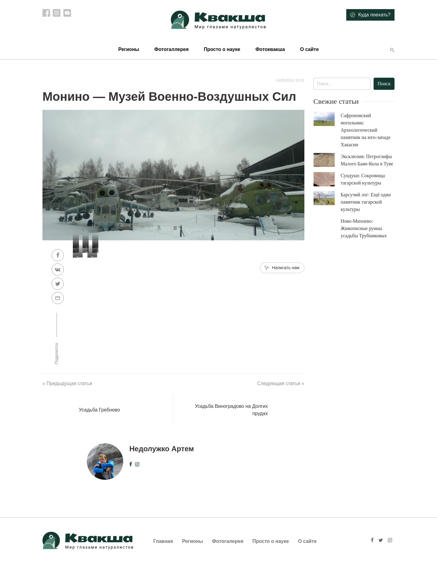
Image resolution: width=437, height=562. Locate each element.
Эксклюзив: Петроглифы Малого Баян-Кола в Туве (367, 160)
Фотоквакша (270, 49)
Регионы (128, 49)
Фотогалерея (227, 541)
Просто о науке (222, 49)
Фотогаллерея (171, 49)
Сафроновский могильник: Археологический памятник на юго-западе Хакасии (366, 130)
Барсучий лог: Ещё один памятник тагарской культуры (366, 202)
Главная (163, 541)
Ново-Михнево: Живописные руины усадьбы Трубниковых (364, 228)
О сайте (309, 49)
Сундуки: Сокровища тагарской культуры (363, 179)
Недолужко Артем (161, 449)
